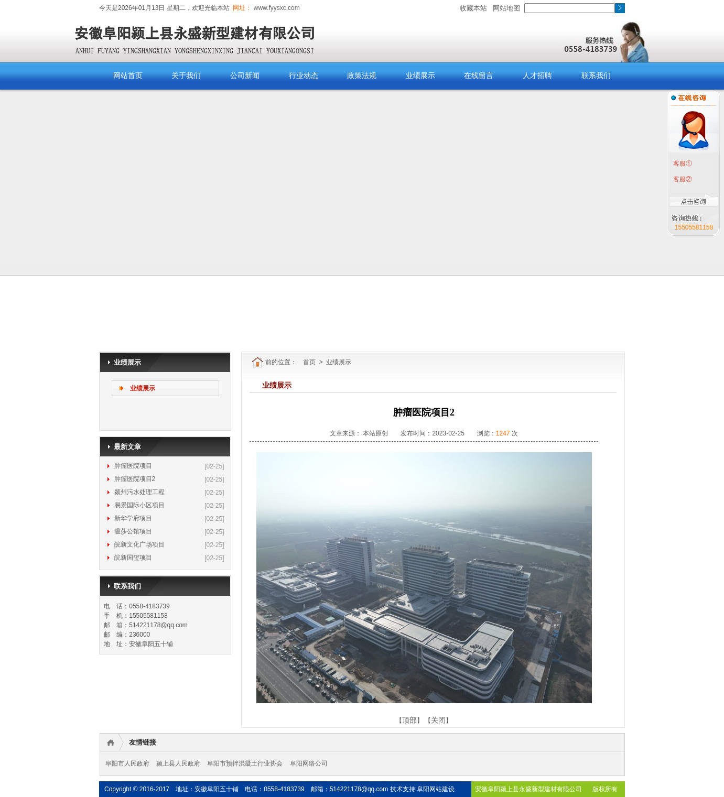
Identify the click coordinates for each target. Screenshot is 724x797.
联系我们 (596, 76)
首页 (309, 362)
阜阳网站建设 (436, 789)
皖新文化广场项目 (139, 544)
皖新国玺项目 (133, 557)
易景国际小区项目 (139, 505)
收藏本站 (473, 8)
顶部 (409, 720)
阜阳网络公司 (309, 763)
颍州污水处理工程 (139, 492)
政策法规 (361, 76)
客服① (682, 163)
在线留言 (478, 76)
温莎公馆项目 (133, 531)
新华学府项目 (133, 518)
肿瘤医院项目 (133, 466)
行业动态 (303, 76)
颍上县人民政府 (178, 763)
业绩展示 (420, 76)
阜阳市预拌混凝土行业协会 (245, 763)
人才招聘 (537, 76)
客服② (682, 179)
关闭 (438, 720)
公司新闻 (245, 76)
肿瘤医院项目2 (135, 479)
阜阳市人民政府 (127, 763)
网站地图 (506, 8)
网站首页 (128, 76)
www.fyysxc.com (275, 8)
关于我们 (186, 76)
